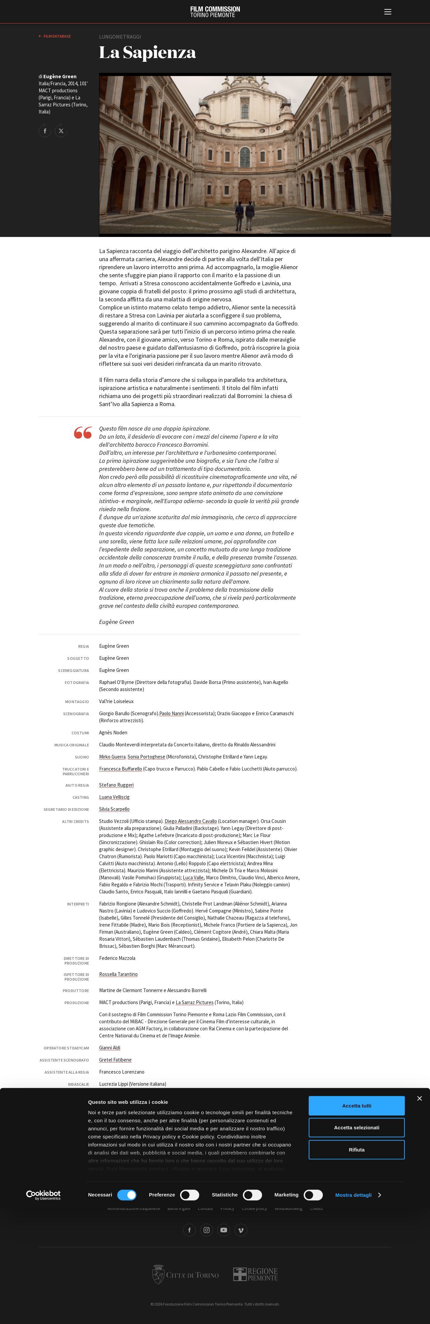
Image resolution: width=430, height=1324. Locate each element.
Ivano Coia (145, 1096)
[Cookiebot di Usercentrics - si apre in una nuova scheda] (43, 1311)
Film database (57, 36)
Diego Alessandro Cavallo (191, 821)
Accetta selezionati (356, 1243)
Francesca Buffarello (120, 769)
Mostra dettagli (353, 1311)
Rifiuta (357, 1265)
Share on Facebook (45, 130)
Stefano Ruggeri (116, 785)
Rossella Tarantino (118, 974)
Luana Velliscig (114, 797)
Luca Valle (193, 877)
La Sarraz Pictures (195, 1002)
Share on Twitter (61, 130)
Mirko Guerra (112, 756)
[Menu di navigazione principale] (387, 12)
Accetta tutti (357, 1221)
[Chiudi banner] (419, 1214)
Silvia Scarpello (114, 809)
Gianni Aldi (109, 1047)
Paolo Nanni (171, 713)
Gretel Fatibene (115, 1060)
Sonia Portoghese (146, 756)
